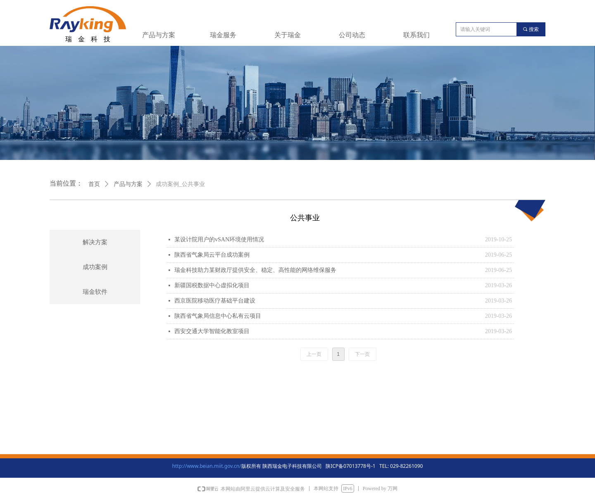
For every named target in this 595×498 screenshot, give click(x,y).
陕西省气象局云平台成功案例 (212, 255)
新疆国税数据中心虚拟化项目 (212, 285)
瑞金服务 (223, 34)
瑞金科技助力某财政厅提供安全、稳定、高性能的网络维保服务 (255, 270)
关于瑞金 (287, 34)
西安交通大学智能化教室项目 (212, 331)
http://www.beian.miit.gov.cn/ (206, 465)
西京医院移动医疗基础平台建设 (214, 301)
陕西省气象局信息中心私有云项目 (217, 316)
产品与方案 (158, 34)
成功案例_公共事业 (180, 184)
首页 (94, 184)
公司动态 (352, 34)
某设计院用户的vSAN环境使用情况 (219, 239)
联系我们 (416, 34)
